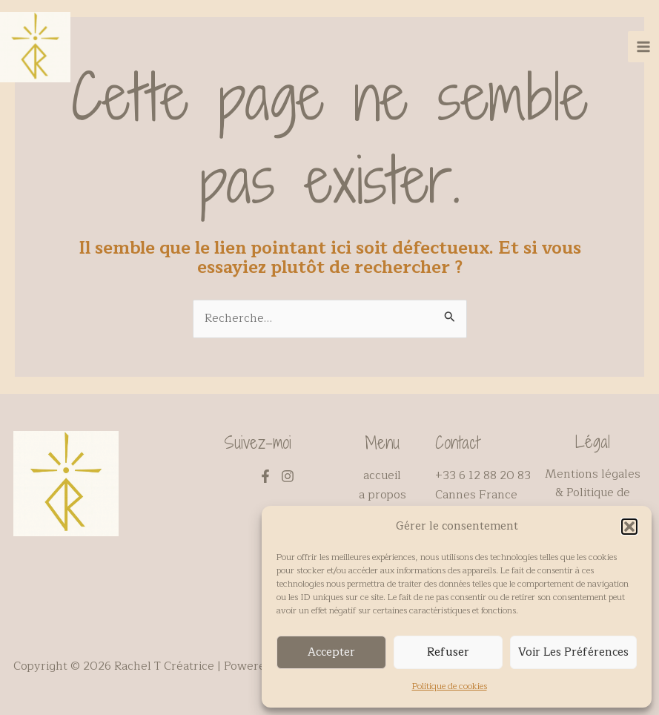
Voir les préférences (573, 652)
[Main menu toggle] (643, 50)
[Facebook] (265, 476)
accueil (382, 475)
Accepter (331, 652)
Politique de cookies (449, 686)
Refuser (448, 652)
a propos (382, 494)
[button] (629, 526)
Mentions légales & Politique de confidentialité (592, 492)
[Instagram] (287, 476)
